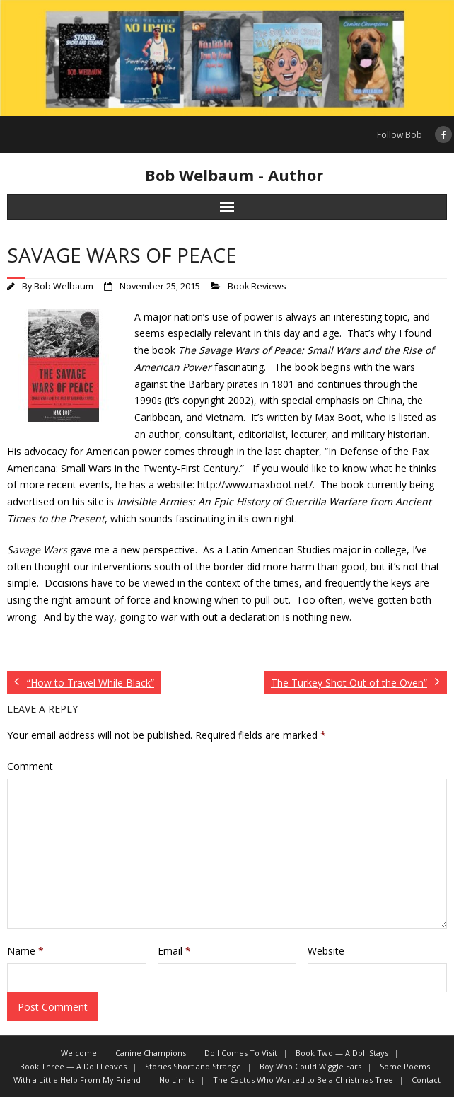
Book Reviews (257, 286)
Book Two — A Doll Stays (342, 1052)
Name (25, 951)
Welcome (79, 1052)
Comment (30, 766)
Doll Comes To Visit (240, 1052)
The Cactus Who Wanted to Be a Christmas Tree (303, 1079)
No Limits (176, 1079)
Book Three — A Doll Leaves (73, 1066)
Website (326, 951)
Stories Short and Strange (193, 1066)
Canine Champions (150, 1052)
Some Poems (405, 1066)
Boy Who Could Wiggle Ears (310, 1066)
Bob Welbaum (63, 286)
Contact (426, 1079)
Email (174, 951)
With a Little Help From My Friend (77, 1079)
